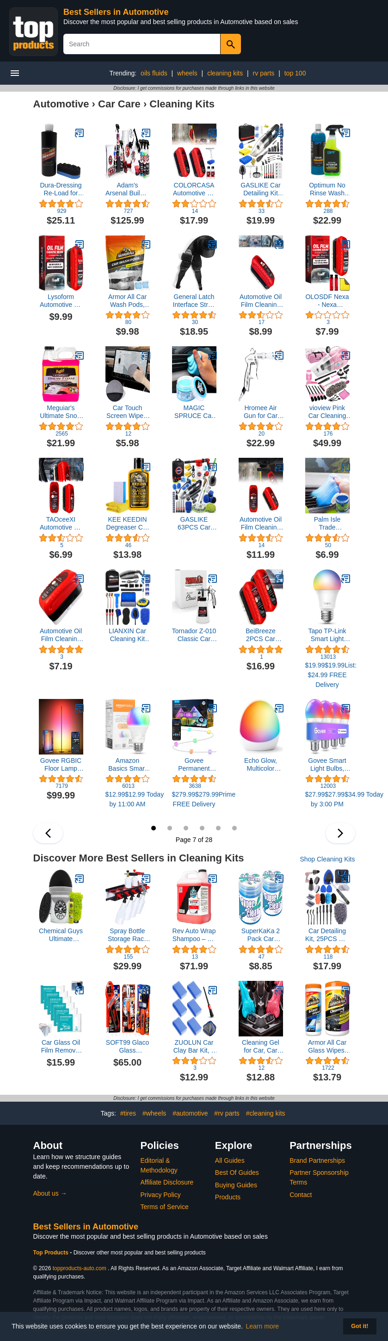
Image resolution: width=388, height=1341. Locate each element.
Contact (300, 1194)
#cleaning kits (265, 1113)
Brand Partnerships (317, 1160)
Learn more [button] (262, 1326)
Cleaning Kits (182, 104)
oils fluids (154, 73)
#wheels (154, 1113)
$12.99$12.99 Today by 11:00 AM (127, 799)
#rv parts (226, 1113)
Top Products (51, 1252)
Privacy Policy (161, 1194)
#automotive (190, 1113)
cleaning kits (225, 73)
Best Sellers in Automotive (115, 12)
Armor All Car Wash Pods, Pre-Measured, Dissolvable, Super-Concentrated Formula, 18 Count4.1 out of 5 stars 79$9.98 (127, 301)
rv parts (264, 73)
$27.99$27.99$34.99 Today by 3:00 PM (327, 799)
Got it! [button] (359, 1326)
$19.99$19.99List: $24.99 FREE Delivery (327, 674)
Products (227, 1197)
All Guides (230, 1160)
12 (234, 828)
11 (218, 828)
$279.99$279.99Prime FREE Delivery (194, 799)
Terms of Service (165, 1206)
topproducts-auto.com (79, 1268)
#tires (128, 1113)
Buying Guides (236, 1185)
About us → (50, 1193)
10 (202, 828)
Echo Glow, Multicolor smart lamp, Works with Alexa (260, 765)
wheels (187, 73)
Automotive (61, 104)
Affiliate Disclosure (167, 1182)
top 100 (295, 73)
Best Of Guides (237, 1172)
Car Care (119, 104)
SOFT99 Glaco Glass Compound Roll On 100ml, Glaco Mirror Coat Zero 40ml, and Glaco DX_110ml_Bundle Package (127, 1046)
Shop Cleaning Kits (327, 859)
